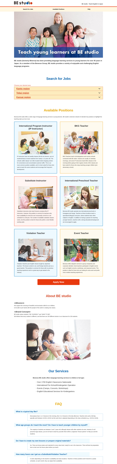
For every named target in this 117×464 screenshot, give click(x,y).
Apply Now (58, 282)
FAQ (89, 9)
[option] (58, 35)
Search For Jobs (28, 9)
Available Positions (58, 9)
